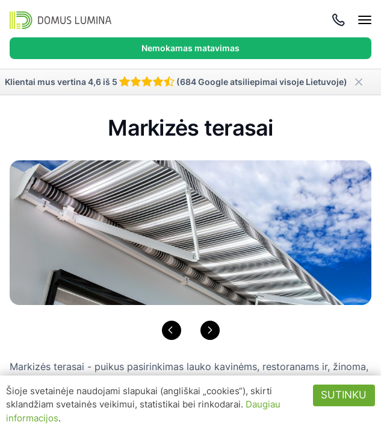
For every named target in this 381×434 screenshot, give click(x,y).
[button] (171, 330)
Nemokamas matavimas (190, 48)
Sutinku (344, 395)
